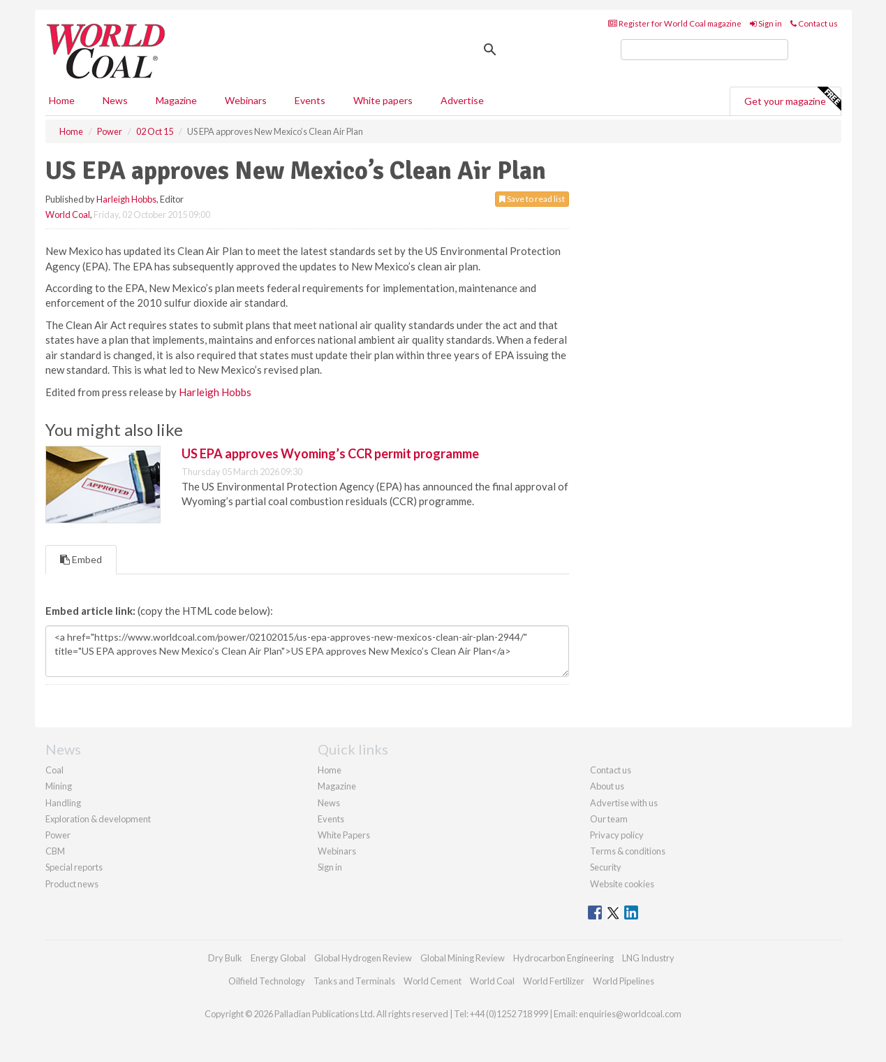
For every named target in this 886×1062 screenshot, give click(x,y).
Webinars (246, 100)
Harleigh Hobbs (126, 199)
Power (58, 835)
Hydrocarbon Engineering (563, 957)
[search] (704, 49)
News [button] (115, 100)
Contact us (814, 23)
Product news (71, 883)
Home (62, 100)
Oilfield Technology (266, 981)
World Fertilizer (553, 981)
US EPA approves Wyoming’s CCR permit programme (330, 453)
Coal (54, 770)
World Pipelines (623, 981)
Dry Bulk (225, 957)
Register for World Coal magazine (674, 23)
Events (310, 100)
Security (605, 867)
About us (607, 786)
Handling (63, 802)
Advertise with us (624, 802)
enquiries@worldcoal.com (630, 1013)
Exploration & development (98, 818)
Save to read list (532, 199)
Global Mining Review (462, 957)
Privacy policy (617, 835)
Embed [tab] (81, 559)
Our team (609, 818)
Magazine (176, 100)
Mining (58, 786)
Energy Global (278, 957)
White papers (383, 100)
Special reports (74, 867)
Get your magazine (792, 99)
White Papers (344, 835)
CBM (55, 851)
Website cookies (622, 883)
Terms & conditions (627, 851)
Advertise (462, 100)
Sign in (766, 23)
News (329, 802)
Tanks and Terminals (354, 981)
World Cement (433, 981)
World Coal (67, 214)
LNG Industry (648, 957)
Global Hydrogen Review (363, 957)
